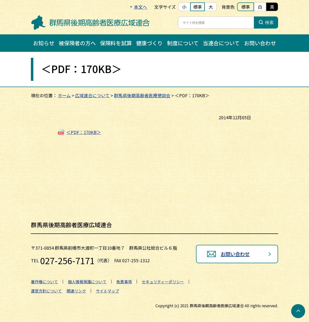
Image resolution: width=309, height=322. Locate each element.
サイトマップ (107, 291)
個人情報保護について (87, 282)
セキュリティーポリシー (163, 282)
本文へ (140, 7)
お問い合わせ (260, 43)
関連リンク (76, 291)
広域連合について (92, 95)
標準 (197, 7)
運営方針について (46, 291)
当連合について (221, 43)
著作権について (44, 282)
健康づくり (149, 43)
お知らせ (43, 43)
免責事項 (124, 282)
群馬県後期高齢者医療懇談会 (142, 95)
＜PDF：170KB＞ (83, 132)
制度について (183, 43)
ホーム (64, 95)
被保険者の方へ (77, 43)
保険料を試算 (116, 43)
